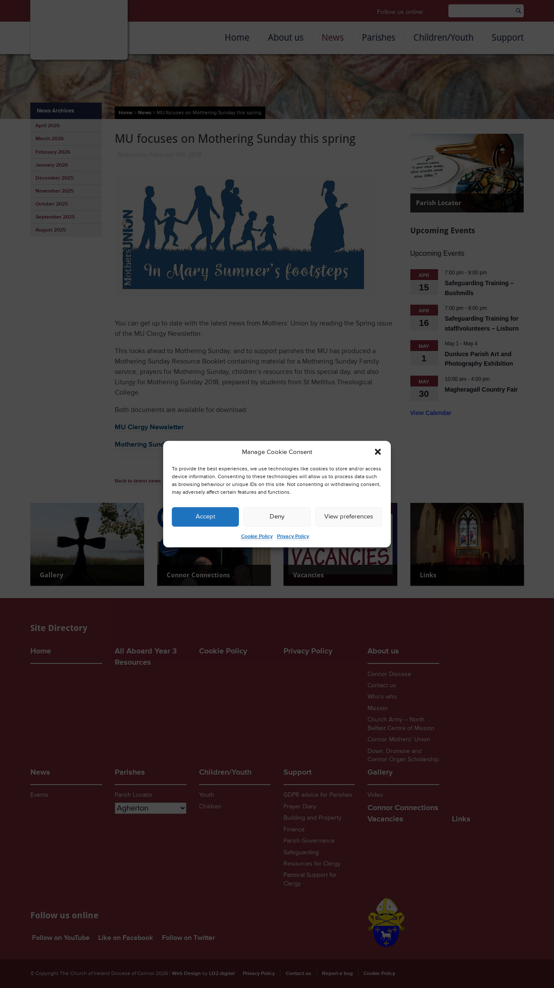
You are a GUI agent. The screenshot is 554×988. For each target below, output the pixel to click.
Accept (205, 516)
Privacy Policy (293, 536)
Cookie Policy (257, 536)
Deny (277, 516)
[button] (378, 451)
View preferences (348, 516)
